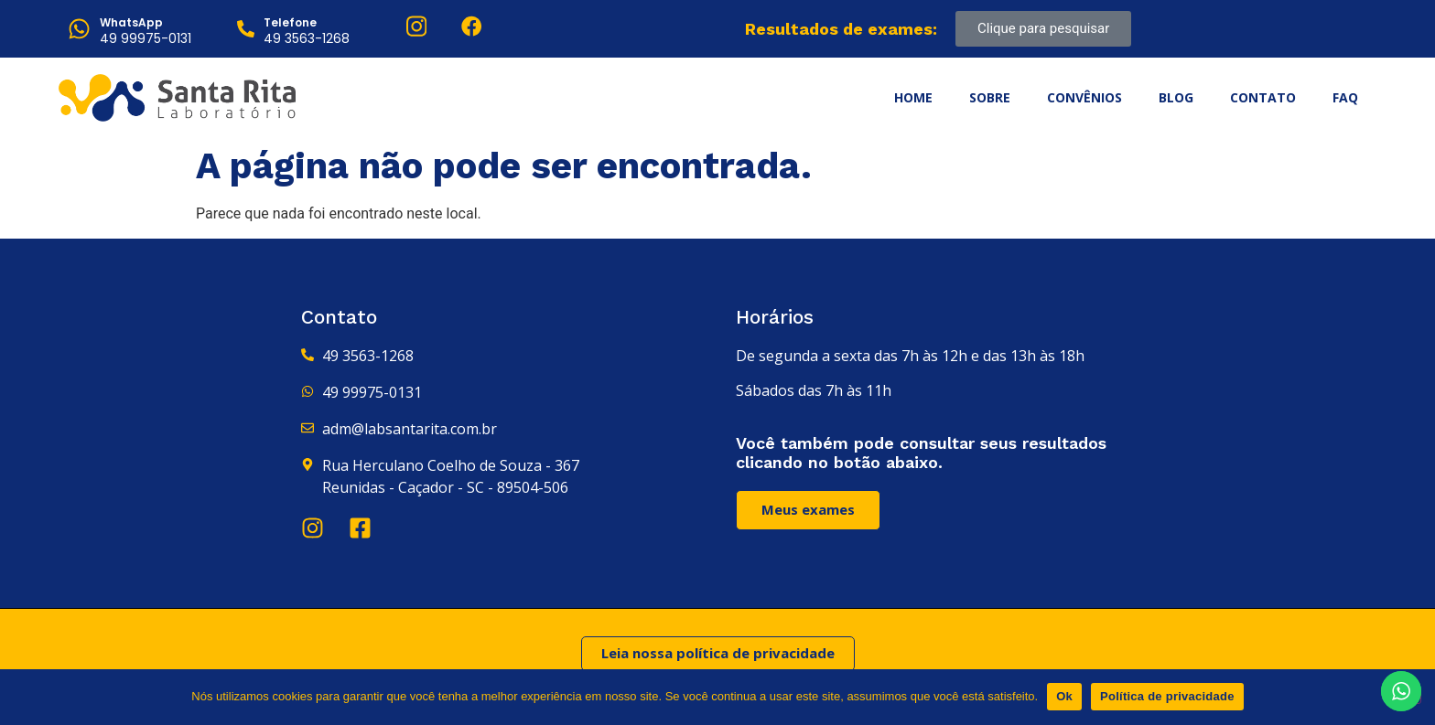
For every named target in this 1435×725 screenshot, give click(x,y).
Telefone (290, 22)
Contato (1263, 97)
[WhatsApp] (79, 28)
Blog (1176, 97)
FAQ (1345, 97)
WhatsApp (131, 22)
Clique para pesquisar (1043, 28)
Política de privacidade (1167, 696)
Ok (1064, 696)
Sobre (989, 97)
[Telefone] (245, 28)
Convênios (1084, 97)
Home (913, 97)
